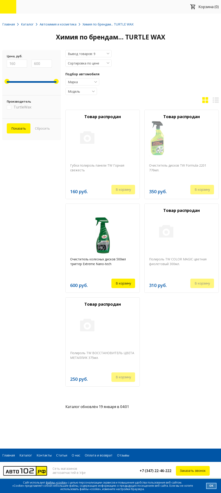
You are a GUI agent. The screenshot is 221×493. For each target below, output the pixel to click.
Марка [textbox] (73, 82)
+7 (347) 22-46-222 (155, 470)
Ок (211, 486)
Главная (8, 455)
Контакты (44, 455)
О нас (76, 455)
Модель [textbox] (74, 91)
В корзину (123, 283)
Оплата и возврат (99, 455)
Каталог (25, 455)
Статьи (61, 455)
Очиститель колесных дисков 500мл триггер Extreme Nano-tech (98, 261)
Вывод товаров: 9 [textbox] (81, 54)
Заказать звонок (193, 470)
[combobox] (88, 53)
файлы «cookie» (56, 482)
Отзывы (123, 455)
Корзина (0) (208, 6)
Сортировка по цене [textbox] (83, 63)
